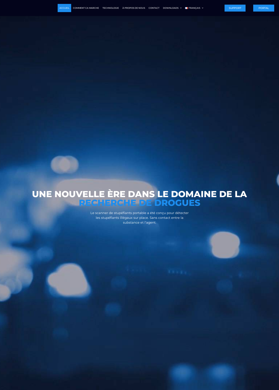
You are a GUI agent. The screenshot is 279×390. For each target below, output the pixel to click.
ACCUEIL (64, 8)
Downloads (172, 8)
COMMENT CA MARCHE (86, 8)
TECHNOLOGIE (110, 8)
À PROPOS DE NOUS (133, 8)
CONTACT (154, 8)
